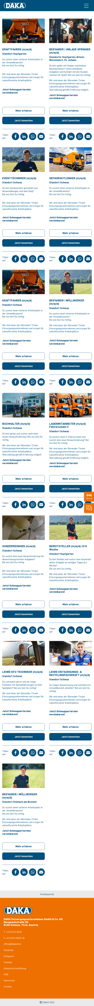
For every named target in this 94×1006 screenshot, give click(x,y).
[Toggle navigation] (86, 6)
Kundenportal (47, 894)
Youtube (8, 962)
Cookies (8, 986)
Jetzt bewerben (23, 120)
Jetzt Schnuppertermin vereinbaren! (16, 91)
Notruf (89, 496)
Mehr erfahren (24, 110)
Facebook (8, 950)
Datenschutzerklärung (15, 968)
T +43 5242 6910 (13, 931)
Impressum (9, 980)
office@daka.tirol (12, 943)
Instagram (9, 956)
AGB (6, 974)
